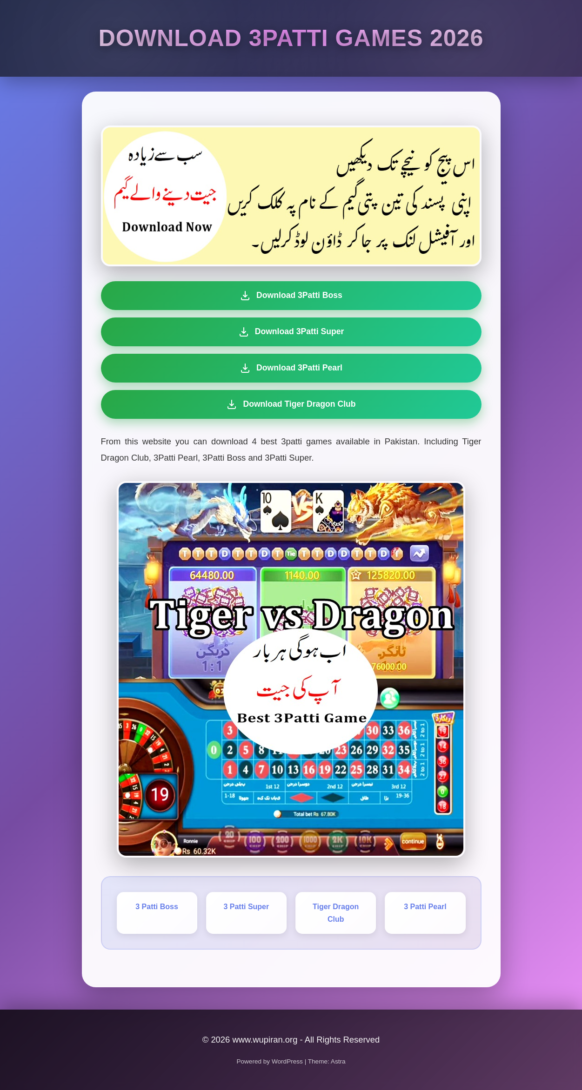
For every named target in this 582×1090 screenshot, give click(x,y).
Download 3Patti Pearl (290, 368)
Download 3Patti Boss (291, 295)
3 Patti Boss (156, 907)
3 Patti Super (246, 907)
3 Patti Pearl (425, 907)
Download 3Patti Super (291, 331)
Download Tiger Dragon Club (289, 404)
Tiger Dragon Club (336, 913)
